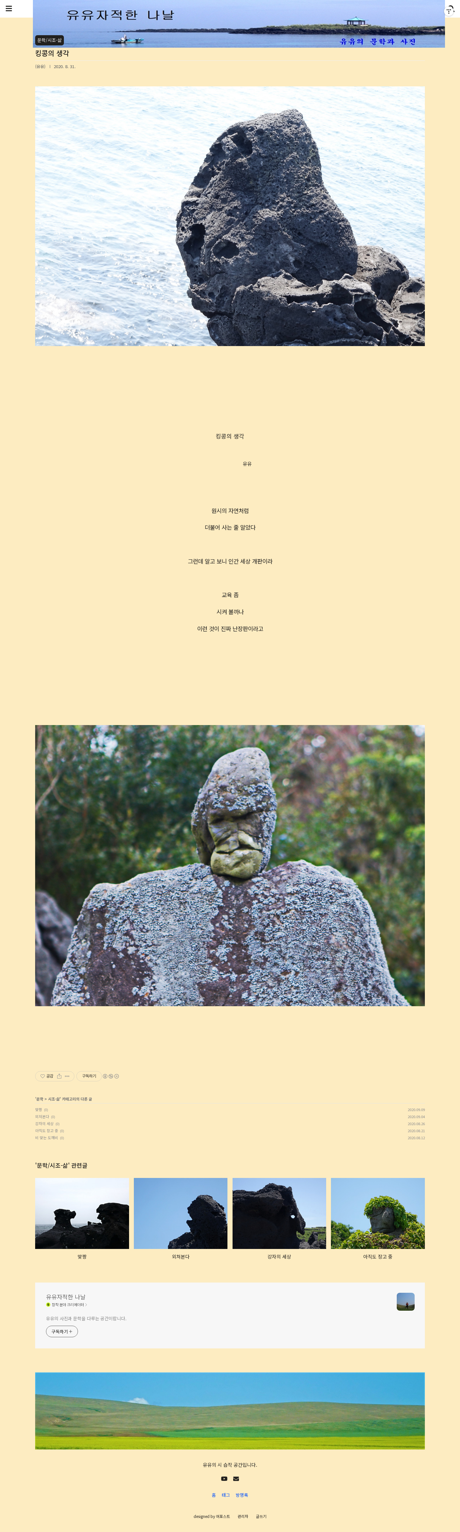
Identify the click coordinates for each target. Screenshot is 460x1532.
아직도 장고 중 (46, 1130)
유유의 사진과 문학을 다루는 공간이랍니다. (86, 1318)
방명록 (242, 1495)
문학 (39, 1099)
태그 (226, 1495)
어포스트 (223, 1516)
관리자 (243, 1516)
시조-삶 (54, 1099)
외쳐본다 (42, 1116)
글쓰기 (261, 1516)
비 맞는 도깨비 (46, 1137)
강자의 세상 (44, 1123)
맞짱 (38, 1109)
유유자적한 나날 (66, 1296)
